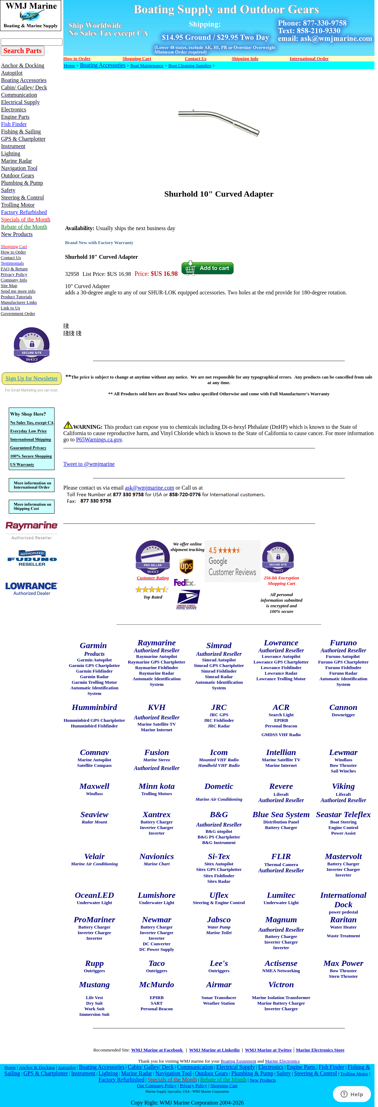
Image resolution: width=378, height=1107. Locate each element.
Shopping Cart (224, 1085)
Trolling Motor (354, 1073)
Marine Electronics (282, 1061)
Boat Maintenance (147, 65)
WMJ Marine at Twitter (268, 1050)
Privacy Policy (193, 1085)
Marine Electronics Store (320, 1050)
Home (69, 65)
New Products (263, 1080)
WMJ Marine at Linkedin (214, 1050)
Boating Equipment (238, 1061)
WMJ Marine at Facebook (157, 1050)
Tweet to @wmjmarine (89, 464)
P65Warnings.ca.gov (99, 439)
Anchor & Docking (37, 1067)
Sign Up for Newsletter (32, 378)
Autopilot (67, 1067)
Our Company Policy (157, 1085)
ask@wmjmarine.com (149, 488)
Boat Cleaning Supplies (189, 65)
